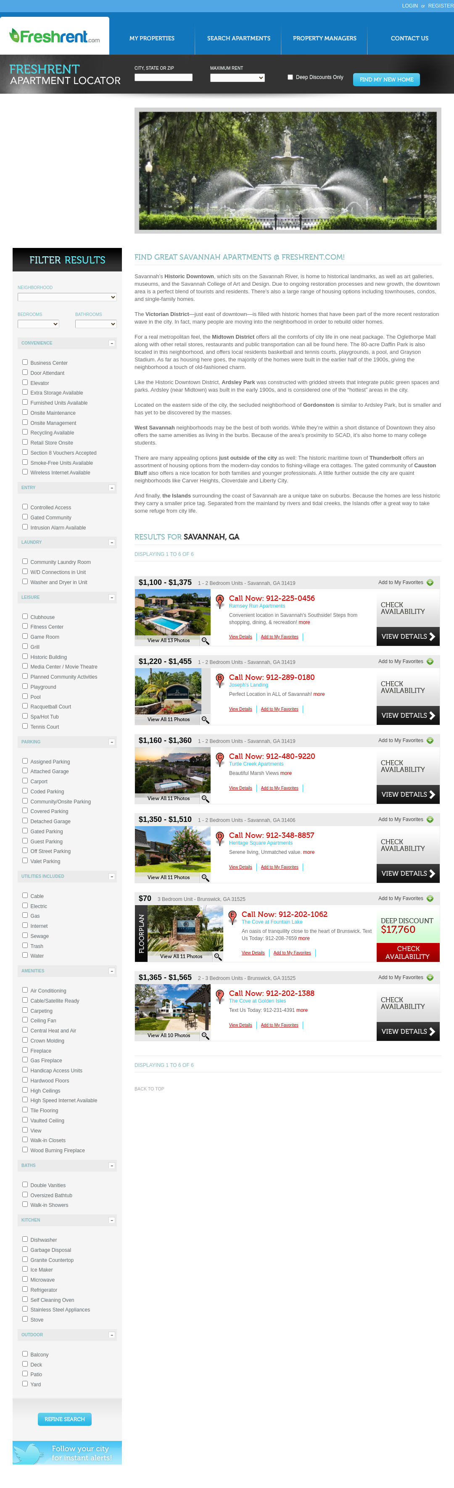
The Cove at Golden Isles (257, 1001)
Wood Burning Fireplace (58, 1151)
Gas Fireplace (46, 1061)
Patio (36, 1374)
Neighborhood (35, 287)
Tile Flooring (44, 1111)
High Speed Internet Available (64, 1100)
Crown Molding (48, 1041)
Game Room (45, 637)
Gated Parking (47, 832)
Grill (35, 647)
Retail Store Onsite (52, 443)
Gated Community (51, 518)
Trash (37, 946)
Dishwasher (44, 1240)
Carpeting (42, 1011)
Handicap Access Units (57, 1071)
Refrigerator (44, 1290)
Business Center (49, 363)
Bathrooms (88, 314)
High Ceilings (46, 1091)
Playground (43, 687)
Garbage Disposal (51, 1250)
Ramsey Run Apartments (257, 606)
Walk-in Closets (48, 1140)
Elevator (40, 383)
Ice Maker (42, 1270)
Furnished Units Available (59, 403)
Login (410, 6)
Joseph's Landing (248, 685)
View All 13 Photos (169, 640)
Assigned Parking (50, 762)
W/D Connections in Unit (58, 572)
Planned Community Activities (64, 677)
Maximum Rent (226, 68)
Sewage (40, 936)
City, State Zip (154, 68)
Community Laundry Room (61, 562)
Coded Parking (47, 792)
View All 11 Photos (169, 719)
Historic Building (49, 657)
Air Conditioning (48, 991)
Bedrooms (30, 314)
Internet (39, 926)
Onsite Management (54, 423)
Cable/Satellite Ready (55, 1001)
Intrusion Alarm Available (58, 528)
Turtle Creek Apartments (256, 764)
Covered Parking (50, 811)
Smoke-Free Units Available (62, 463)
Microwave (43, 1280)
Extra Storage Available (57, 393)
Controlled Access (51, 508)
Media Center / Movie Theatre (64, 667)
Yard (36, 1385)
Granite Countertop (52, 1260)
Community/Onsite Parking (61, 802)
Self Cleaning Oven (52, 1300)
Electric (39, 906)
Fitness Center (47, 627)
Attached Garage (50, 771)
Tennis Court (45, 727)
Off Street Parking (51, 851)
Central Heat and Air (54, 1031)
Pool (36, 697)
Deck (36, 1365)
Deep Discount (407, 926)
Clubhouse (43, 617)
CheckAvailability (403, 609)
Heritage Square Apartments (261, 843)
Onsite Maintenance (53, 413)
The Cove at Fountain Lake (272, 922)
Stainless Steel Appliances (60, 1310)
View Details (240, 637)
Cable (37, 896)
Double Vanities (48, 1185)
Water (37, 956)
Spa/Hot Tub (45, 717)
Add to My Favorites (400, 582)
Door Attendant (48, 373)
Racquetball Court (51, 707)
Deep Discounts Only (319, 77)
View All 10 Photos (169, 1035)
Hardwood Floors (50, 1081)
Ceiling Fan (43, 1021)
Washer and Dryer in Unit (59, 582)
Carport (39, 782)
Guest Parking (47, 842)
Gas (35, 916)
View (36, 1131)
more (304, 622)
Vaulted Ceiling (47, 1121)
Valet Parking (46, 861)
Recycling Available (52, 433)
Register (441, 6)
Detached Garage (51, 821)
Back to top (149, 1088)
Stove (37, 1320)
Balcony (40, 1355)
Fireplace (41, 1051)
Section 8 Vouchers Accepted (64, 453)
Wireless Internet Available (60, 473)
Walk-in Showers (50, 1205)
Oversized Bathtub (51, 1195)
